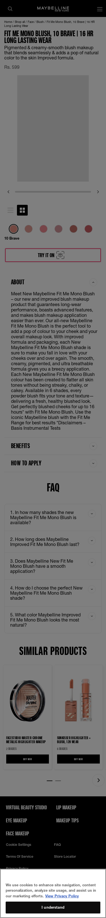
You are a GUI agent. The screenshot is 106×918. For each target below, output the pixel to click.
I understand (53, 907)
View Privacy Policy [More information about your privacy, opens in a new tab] (62, 896)
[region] (53, 893)
